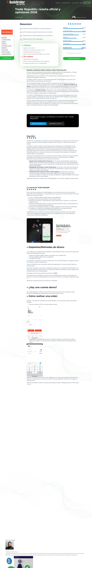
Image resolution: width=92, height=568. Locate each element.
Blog (81, 2)
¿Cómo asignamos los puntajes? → (74, 53)
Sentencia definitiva (6, 54)
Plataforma (4, 48)
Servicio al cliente (6, 52)
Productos (4, 43)
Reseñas (58, 2)
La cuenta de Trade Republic (6, 40)
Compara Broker (66, 2)
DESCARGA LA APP (56, 123)
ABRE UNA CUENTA (38, 123)
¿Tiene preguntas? (7, 58)
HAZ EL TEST (86, 2)
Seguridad (4, 37)
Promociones (5, 50)
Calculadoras (75, 2)
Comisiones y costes (6, 45)
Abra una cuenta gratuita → (53, 284)
